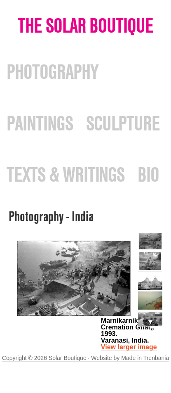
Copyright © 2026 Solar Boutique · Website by (61, 358)
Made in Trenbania (145, 358)
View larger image (129, 346)
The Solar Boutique (85, 25)
